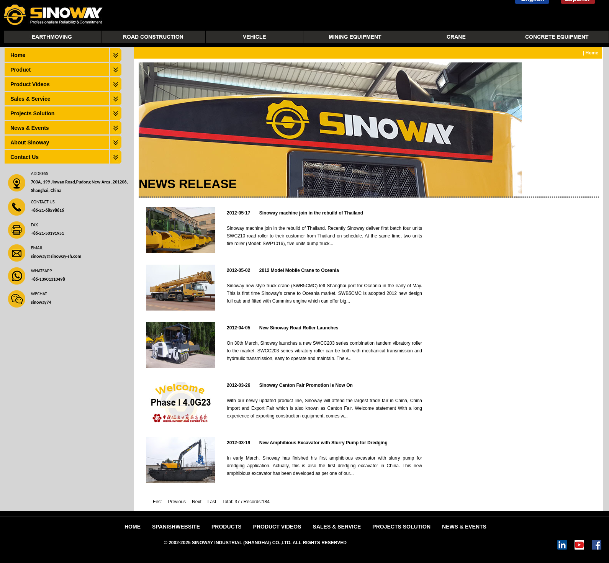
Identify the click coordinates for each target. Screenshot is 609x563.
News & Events (29, 128)
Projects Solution (32, 113)
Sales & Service (30, 99)
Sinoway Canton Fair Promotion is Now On (306, 385)
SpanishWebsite (176, 527)
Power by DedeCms (369, 542)
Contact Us (24, 157)
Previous (177, 501)
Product (20, 70)
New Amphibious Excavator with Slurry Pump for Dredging (323, 442)
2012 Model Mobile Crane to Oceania (299, 270)
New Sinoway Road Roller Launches (299, 328)
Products (226, 527)
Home (17, 55)
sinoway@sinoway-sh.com (56, 256)
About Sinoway (29, 142)
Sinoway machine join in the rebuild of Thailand (311, 213)
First (157, 501)
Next (196, 501)
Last (212, 501)
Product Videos (29, 84)
